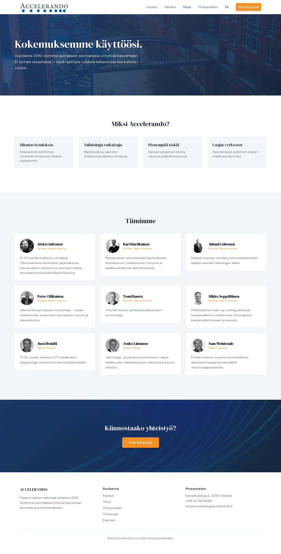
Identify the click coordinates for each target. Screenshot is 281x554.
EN (227, 7)
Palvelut (170, 7)
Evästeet (109, 520)
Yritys (187, 7)
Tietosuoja (110, 514)
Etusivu (152, 7)
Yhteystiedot (208, 7)
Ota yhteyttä (248, 7)
